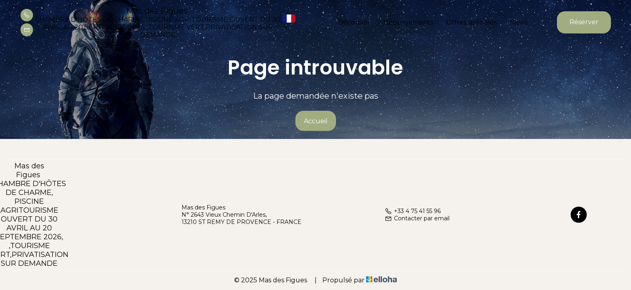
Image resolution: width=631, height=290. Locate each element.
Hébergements (408, 22)
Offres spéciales (471, 22)
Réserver (583, 22)
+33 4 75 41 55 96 (413, 211)
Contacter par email (417, 218)
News (519, 22)
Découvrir (354, 22)
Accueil (316, 121)
